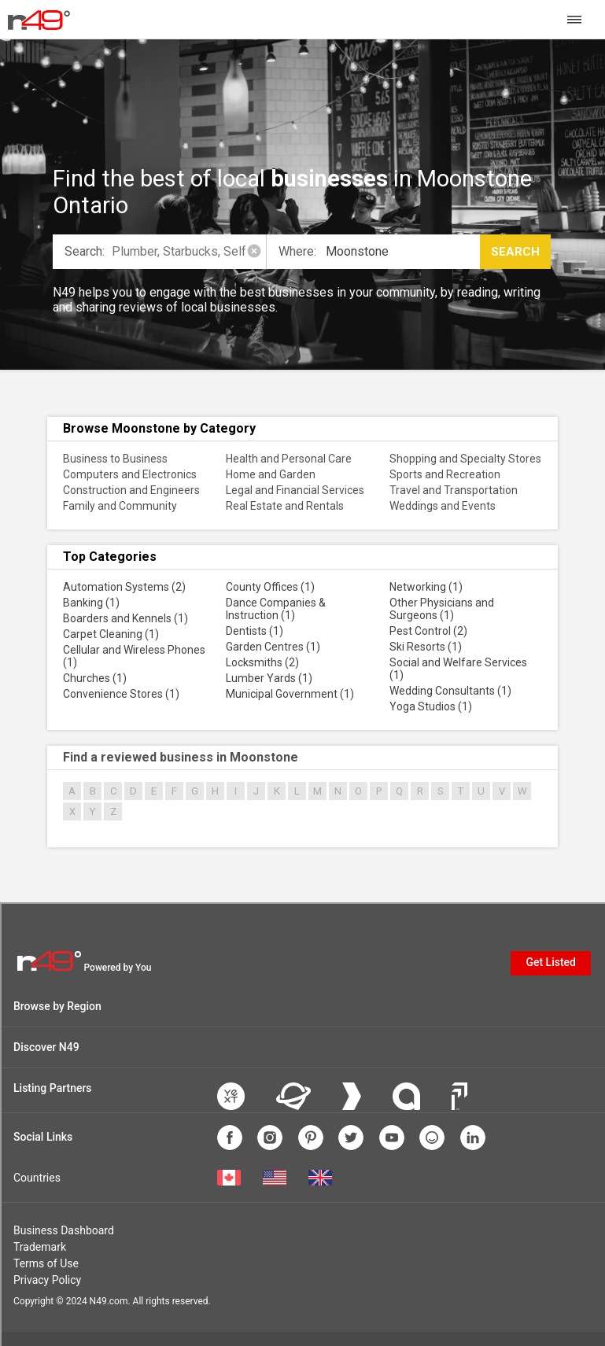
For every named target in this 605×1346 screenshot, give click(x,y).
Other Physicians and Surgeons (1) (441, 608)
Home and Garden (270, 474)
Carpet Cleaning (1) (111, 634)
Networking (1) (426, 587)
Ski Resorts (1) (425, 646)
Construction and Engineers (131, 490)
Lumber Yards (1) (269, 678)
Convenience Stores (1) (121, 694)
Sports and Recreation (444, 474)
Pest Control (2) (428, 631)
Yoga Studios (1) (430, 706)
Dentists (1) (254, 631)
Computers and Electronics (130, 474)
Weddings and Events (442, 506)
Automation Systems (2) (124, 587)
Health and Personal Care (289, 458)
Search (515, 252)
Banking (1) (91, 602)
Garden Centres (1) (273, 646)
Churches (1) (95, 678)
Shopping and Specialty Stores (465, 458)
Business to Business (115, 458)
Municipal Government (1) (290, 694)
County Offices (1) (270, 587)
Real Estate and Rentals (285, 506)
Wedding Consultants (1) (450, 690)
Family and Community (120, 506)
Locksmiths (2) (262, 662)
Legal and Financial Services (295, 490)
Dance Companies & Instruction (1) (276, 608)
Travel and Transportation (453, 490)
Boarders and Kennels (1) (125, 618)
